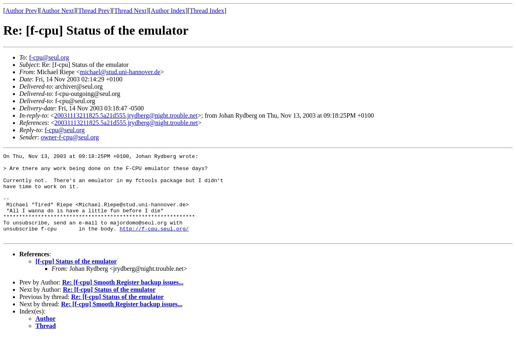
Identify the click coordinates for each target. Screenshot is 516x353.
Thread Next (130, 10)
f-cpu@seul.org (49, 57)
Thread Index (207, 10)
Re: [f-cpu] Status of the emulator (109, 306)
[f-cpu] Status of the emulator (76, 278)
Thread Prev (94, 10)
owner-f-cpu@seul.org (70, 137)
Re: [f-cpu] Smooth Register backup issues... (122, 299)
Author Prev (21, 10)
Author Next (58, 10)
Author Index (168, 10)
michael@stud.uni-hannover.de (120, 72)
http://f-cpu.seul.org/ (154, 244)
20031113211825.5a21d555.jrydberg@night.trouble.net (126, 115)
